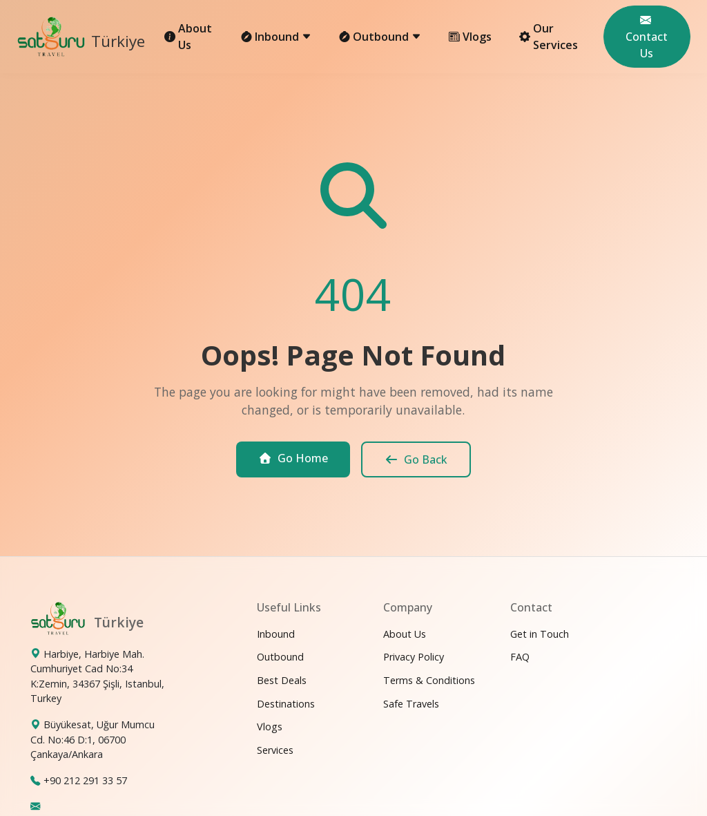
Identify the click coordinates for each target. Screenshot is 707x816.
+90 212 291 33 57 (85, 780)
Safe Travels (411, 703)
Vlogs (470, 36)
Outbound (280, 656)
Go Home (293, 458)
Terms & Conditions (429, 680)
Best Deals (282, 680)
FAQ (520, 656)
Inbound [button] (276, 36)
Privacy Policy (413, 656)
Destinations (286, 703)
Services (275, 750)
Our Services (548, 37)
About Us (188, 37)
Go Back (416, 459)
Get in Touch (539, 634)
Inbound (276, 634)
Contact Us (647, 36)
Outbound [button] (380, 36)
